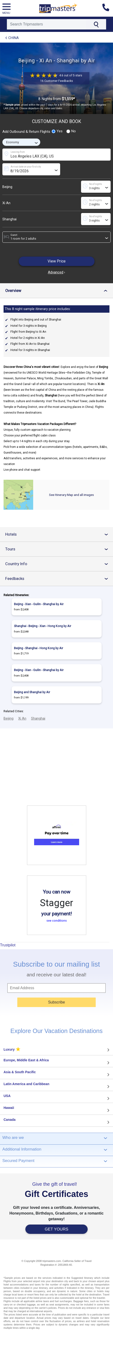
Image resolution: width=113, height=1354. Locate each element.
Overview (58, 290)
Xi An (6, 203)
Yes (57, 131)
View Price (57, 261)
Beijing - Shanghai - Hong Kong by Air (38, 648)
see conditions (56, 920)
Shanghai (9, 219)
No (71, 131)
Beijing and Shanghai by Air (32, 692)
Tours (59, 549)
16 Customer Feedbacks (56, 81)
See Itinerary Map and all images (71, 495)
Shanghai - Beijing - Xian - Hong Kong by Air (42, 626)
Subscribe (56, 1002)
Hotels (59, 534)
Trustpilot (7, 945)
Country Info (59, 564)
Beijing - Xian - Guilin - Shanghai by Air (38, 604)
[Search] (46, 24)
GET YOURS (56, 1229)
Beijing (7, 187)
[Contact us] (107, 8)
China (13, 38)
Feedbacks (59, 578)
